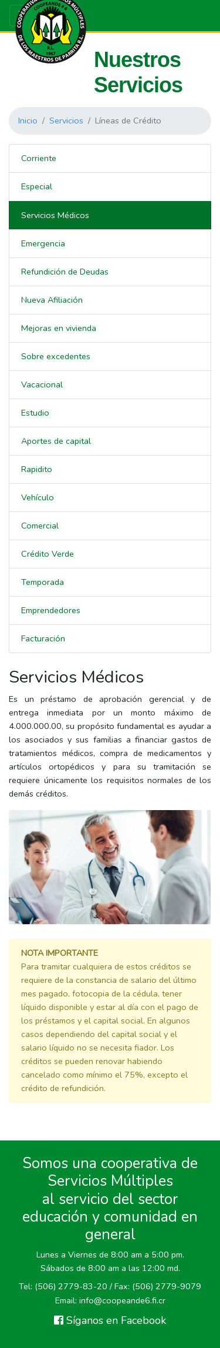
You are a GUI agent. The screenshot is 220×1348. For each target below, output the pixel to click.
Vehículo (37, 497)
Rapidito (36, 469)
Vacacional (42, 384)
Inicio (28, 120)
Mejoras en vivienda (58, 328)
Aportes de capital (56, 441)
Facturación (43, 638)
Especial (36, 186)
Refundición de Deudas (65, 271)
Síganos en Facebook (110, 1320)
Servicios (66, 120)
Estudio (35, 413)
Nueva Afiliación (52, 300)
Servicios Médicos (55, 215)
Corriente (38, 158)
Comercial (40, 525)
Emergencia (43, 243)
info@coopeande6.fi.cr (122, 1300)
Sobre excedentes (55, 356)
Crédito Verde (47, 554)
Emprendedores (50, 610)
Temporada (42, 582)
